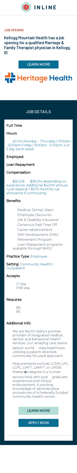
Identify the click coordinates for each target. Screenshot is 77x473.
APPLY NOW (38, 423)
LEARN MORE (38, 64)
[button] (38, 435)
